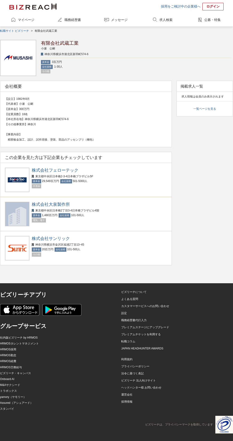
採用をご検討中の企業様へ (181, 6)
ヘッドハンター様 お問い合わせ (141, 387)
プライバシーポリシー (135, 366)
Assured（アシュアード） (16, 403)
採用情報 (127, 401)
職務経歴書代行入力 (134, 320)
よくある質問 (129, 299)
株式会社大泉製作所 (51, 204)
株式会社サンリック (51, 238)
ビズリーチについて (134, 292)
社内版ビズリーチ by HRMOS (19, 337)
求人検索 (166, 20)
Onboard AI (7, 379)
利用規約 (127, 359)
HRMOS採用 (8, 349)
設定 (124, 313)
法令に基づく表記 (132, 373)
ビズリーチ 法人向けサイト (138, 380)
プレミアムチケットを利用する (141, 334)
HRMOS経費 (8, 361)
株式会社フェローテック (55, 170)
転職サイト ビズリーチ (14, 30)
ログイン (213, 6)
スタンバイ (7, 408)
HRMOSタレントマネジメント (19, 343)
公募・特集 (212, 20)
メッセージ (119, 20)
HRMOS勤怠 (8, 355)
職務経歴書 (72, 20)
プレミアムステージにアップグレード (145, 327)
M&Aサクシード (10, 385)
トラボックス (8, 390)
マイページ (26, 20)
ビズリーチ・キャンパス (15, 373)
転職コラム (128, 341)
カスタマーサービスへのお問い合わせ (145, 306)
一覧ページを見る (204, 108)
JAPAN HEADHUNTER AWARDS (142, 348)
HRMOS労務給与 (11, 367)
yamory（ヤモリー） (13, 397)
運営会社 (127, 394)
